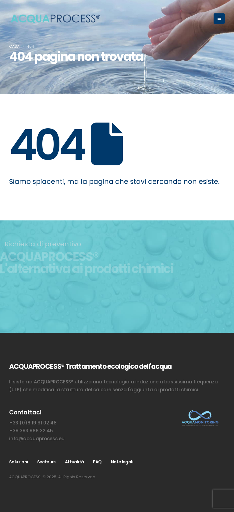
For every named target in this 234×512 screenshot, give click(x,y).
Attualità (74, 462)
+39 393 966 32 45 (31, 430)
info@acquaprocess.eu (37, 438)
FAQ (97, 462)
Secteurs (46, 462)
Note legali (122, 462)
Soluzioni (18, 462)
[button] (219, 18)
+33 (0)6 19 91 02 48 (33, 423)
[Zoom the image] (200, 412)
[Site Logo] (55, 19)
